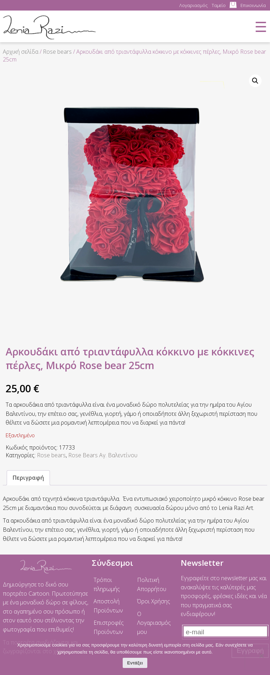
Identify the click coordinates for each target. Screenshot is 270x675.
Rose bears (57, 51)
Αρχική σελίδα (20, 51)
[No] (261, 655)
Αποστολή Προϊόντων (108, 605)
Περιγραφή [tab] (28, 477)
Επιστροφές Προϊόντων (109, 627)
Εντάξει (135, 663)
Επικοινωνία (253, 5)
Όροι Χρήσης (153, 601)
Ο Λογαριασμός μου (154, 623)
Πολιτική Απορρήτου (151, 584)
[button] (255, 80)
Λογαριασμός (193, 5)
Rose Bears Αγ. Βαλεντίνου (102, 455)
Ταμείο (219, 5)
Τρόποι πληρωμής (107, 584)
